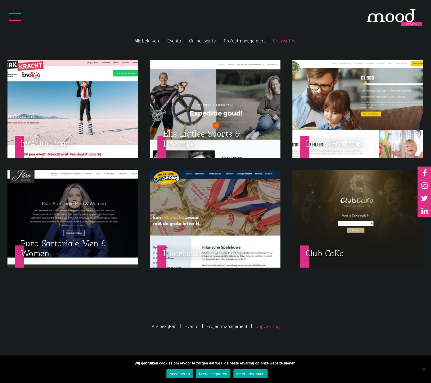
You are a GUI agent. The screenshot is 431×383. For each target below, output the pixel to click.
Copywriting (285, 40)
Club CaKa (325, 254)
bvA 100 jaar (45, 144)
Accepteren (179, 374)
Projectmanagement (244, 40)
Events (174, 40)
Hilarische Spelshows (203, 254)
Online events (202, 40)
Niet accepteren (213, 374)
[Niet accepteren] (424, 369)
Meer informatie (250, 374)
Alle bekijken (146, 40)
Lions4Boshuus (334, 144)
